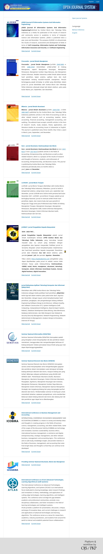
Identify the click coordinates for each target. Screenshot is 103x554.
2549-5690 (60, 64)
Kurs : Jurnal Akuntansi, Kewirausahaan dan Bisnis (39, 146)
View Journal (26, 51)
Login (97, 1)
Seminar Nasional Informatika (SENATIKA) (36, 334)
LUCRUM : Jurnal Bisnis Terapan (33, 183)
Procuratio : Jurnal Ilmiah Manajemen (35, 61)
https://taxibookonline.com (40, 259)
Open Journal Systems (79, 18)
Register (91, 1)
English (74, 33)
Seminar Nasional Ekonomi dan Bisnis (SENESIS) (38, 361)
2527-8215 (33, 152)
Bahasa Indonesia (78, 30)
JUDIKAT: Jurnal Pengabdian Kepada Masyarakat (38, 227)
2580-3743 (30, 67)
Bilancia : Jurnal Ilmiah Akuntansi (33, 106)
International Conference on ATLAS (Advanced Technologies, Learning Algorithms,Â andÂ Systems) (43, 481)
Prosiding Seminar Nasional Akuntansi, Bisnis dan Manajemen (43, 462)
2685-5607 (25, 112)
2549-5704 (56, 110)
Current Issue (36, 51)
